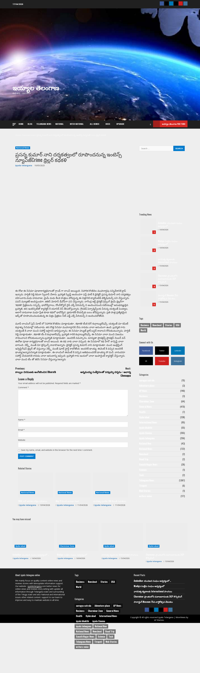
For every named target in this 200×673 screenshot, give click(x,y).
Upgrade (120, 122)
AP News (143, 391)
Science (143, 479)
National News (22, 144)
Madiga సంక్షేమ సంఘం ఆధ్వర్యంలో (148, 241)
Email (21, 453)
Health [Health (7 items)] (79, 636)
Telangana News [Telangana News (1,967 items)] (83, 662)
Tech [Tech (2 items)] (111, 657)
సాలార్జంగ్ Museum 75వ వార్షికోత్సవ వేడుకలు (148, 295)
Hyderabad (144, 420)
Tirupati (143, 496)
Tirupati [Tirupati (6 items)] (98, 662)
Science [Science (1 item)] (101, 657)
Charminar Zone (146, 403)
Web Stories (145, 502)
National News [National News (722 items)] (82, 652)
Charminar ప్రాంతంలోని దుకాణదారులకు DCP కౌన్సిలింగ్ (148, 277)
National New (145, 449)
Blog (30, 122)
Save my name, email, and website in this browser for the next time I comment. (61, 475)
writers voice (145, 508)
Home (21, 122)
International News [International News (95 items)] (108, 636)
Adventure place (146, 385)
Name (22, 442)
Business (143, 397)
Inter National (77, 122)
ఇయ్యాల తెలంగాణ (35, 85)
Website (22, 464)
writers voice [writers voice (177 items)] (82, 667)
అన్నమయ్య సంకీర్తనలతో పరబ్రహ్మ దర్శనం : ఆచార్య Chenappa (102, 382)
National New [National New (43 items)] (101, 647)
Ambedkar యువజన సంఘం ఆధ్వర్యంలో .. (148, 223)
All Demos (94, 122)
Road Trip (143, 467)
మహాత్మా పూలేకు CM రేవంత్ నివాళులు (109, 528)
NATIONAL (59, 122)
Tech (141, 485)
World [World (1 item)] (143, 327)
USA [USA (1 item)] (177, 322)
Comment (24, 400)
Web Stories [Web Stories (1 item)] (111, 662)
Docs (108, 122)
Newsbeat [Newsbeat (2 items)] (97, 652)
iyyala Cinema (145, 438)
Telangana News (43, 122)
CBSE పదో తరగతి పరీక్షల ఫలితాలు (33, 528)
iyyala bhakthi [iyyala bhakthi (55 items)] (82, 642)
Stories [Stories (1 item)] (168, 322)
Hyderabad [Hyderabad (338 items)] (91, 636)
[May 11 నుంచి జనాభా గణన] (73, 512)
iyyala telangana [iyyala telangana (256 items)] (83, 647)
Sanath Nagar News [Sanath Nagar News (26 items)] (85, 657)
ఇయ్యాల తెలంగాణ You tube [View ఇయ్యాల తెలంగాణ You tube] (169, 122)
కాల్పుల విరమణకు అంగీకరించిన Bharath (44, 380)
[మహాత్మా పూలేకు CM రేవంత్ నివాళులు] (110, 512)
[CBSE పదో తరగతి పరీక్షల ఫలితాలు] (35, 512)
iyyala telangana (23, 161)
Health (142, 414)
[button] (14, 122)
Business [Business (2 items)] (145, 322)
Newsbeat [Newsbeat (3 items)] (157, 322)
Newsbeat (143, 461)
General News (145, 408)
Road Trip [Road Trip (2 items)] (109, 652)
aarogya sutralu (146, 379)
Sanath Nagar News (148, 473)
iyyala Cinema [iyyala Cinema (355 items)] (98, 642)
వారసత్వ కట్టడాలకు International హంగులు (148, 259)
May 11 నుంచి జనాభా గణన (68, 528)
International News (148, 426)
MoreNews (152, 641)
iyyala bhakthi (145, 432)
